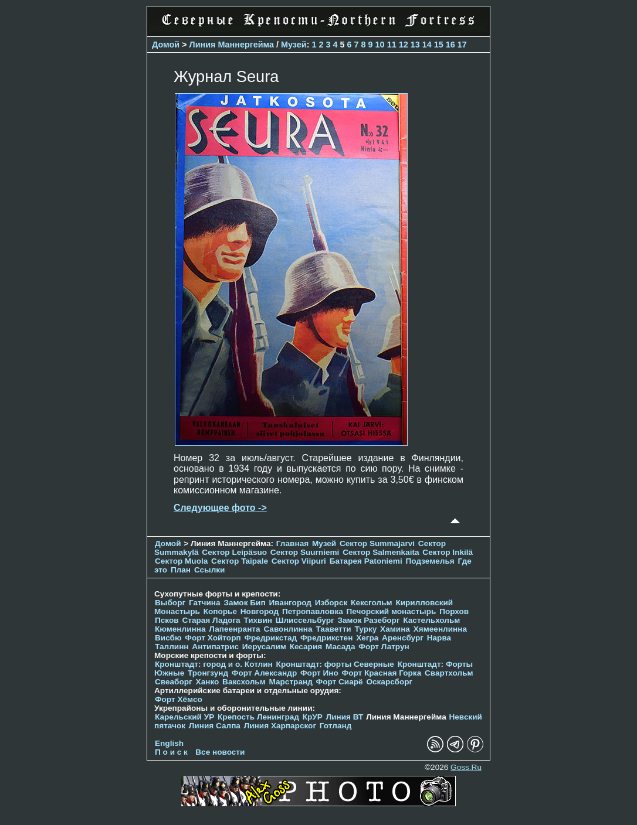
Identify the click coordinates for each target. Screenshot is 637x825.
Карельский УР (184, 716)
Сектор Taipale (239, 561)
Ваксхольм (244, 681)
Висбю (168, 637)
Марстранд (291, 681)
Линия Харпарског (280, 725)
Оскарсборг (389, 681)
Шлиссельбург (305, 620)
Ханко (207, 681)
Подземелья (430, 561)
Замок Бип (244, 602)
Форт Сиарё (339, 681)
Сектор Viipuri (299, 561)
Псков (167, 620)
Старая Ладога (211, 620)
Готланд (336, 725)
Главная (292, 543)
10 (380, 44)
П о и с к (171, 752)
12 (403, 44)
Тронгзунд (208, 673)
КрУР (313, 716)
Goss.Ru (466, 767)
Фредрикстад (270, 637)
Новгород (259, 611)
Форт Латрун (383, 646)
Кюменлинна (180, 629)
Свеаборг (173, 681)
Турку (365, 629)
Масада (340, 646)
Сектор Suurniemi (305, 552)
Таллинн (172, 646)
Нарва (439, 637)
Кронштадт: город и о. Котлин (214, 664)
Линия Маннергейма (232, 44)
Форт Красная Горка (382, 673)
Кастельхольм (431, 620)
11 (392, 44)
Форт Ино (319, 673)
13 (415, 44)
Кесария (306, 646)
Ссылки (209, 569)
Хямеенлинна (440, 629)
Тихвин (257, 620)
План (181, 569)
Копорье (220, 611)
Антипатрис (215, 646)
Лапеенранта (234, 629)
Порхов (454, 611)
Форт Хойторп (212, 637)
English (169, 743)
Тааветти (333, 629)
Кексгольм (371, 602)
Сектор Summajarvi (377, 543)
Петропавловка (312, 611)
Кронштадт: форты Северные (335, 664)
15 (438, 44)
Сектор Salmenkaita (381, 552)
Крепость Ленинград (258, 716)
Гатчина (205, 602)
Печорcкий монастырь (391, 611)
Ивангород (290, 602)
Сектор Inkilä (447, 552)
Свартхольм (449, 673)
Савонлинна (287, 629)
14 (427, 44)
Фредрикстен (326, 637)
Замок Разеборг (368, 620)
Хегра (367, 637)
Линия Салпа (214, 725)
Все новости (220, 752)
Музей (294, 44)
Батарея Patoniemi (366, 561)
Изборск (331, 602)
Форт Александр (264, 673)
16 (450, 44)
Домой (165, 44)
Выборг (170, 602)
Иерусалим (264, 646)
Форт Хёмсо (178, 699)
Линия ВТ (345, 716)
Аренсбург (402, 637)
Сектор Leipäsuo (234, 552)
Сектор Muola (181, 561)
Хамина (395, 629)
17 (462, 44)
